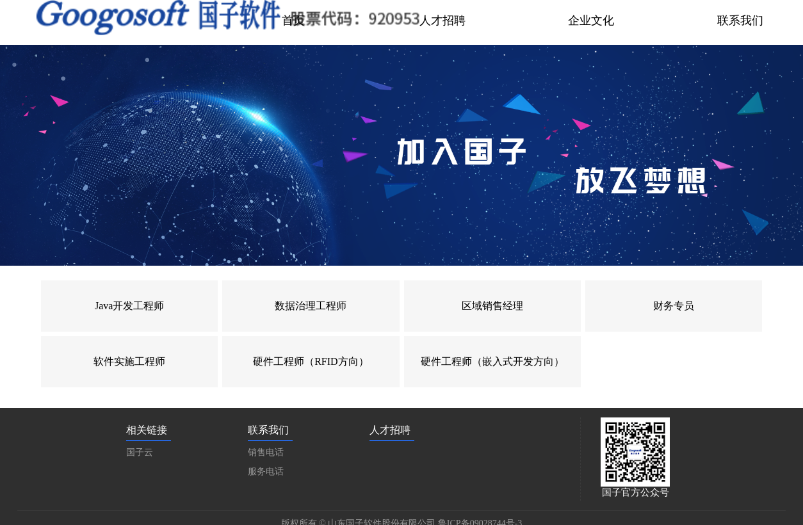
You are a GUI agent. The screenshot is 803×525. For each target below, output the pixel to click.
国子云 (139, 452)
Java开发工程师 (129, 305)
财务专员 (673, 305)
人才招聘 (389, 429)
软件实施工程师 (129, 361)
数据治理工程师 (310, 305)
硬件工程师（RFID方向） (310, 361)
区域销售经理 (492, 305)
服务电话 (266, 471)
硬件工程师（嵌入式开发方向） (492, 361)
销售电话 (266, 452)
